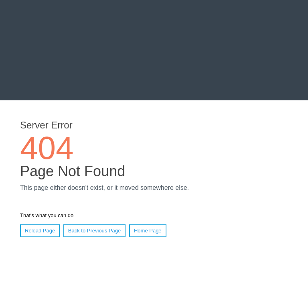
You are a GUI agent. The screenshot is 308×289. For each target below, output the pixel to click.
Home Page (148, 231)
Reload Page (40, 231)
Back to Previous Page (94, 231)
